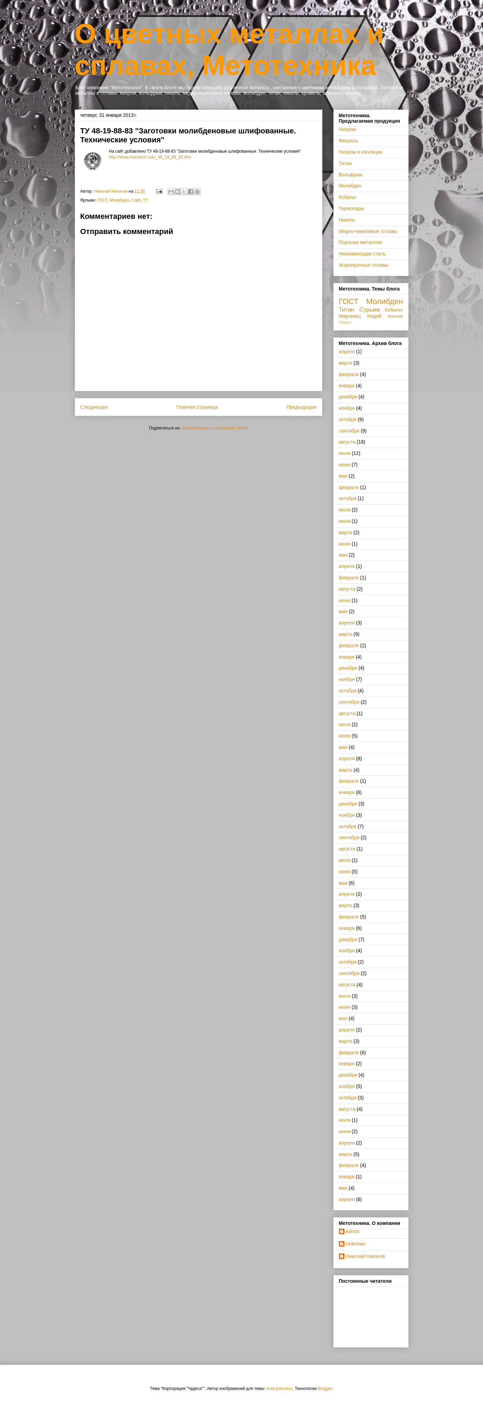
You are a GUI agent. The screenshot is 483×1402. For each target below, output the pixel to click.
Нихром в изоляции (360, 152)
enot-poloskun (279, 1388)
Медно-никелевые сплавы (368, 231)
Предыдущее (301, 407)
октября (347, 419)
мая (343, 476)
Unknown (356, 1244)
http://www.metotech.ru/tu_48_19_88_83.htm (150, 157)
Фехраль (348, 140)
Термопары (351, 208)
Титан (345, 163)
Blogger (325, 1388)
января (347, 385)
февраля (349, 374)
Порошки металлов (360, 242)
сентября (349, 431)
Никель (347, 220)
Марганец (350, 316)
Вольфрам (351, 174)
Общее (345, 322)
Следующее (94, 407)
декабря (348, 396)
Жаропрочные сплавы (364, 265)
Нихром (347, 129)
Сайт (135, 200)
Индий (374, 316)
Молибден (119, 200)
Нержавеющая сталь (362, 253)
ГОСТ (102, 200)
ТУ (145, 200)
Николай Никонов (365, 1256)
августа (347, 442)
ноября (347, 408)
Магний (395, 316)
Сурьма (369, 309)
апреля (347, 351)
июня (345, 464)
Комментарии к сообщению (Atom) (215, 428)
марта (345, 363)
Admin (353, 1231)
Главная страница (197, 407)
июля (345, 453)
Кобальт (348, 197)
